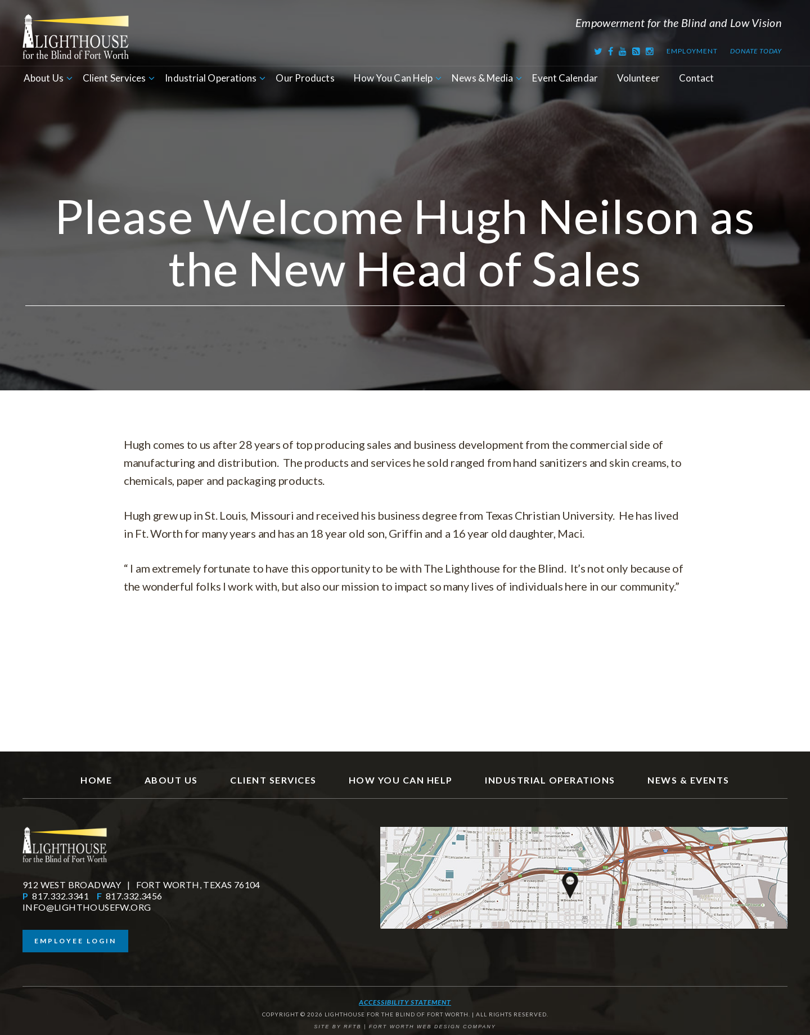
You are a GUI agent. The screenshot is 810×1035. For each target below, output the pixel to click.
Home (96, 780)
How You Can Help (393, 78)
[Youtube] (623, 51)
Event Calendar (564, 78)
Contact (696, 78)
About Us (44, 78)
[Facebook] (611, 51)
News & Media (482, 78)
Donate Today (756, 51)
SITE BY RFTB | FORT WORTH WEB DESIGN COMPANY (405, 1026)
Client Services (114, 78)
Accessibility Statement (405, 1002)
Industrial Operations (210, 78)
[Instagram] (650, 51)
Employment (692, 51)
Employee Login (75, 941)
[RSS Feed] (636, 51)
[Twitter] (598, 51)
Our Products (305, 78)
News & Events (688, 780)
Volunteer (638, 78)
